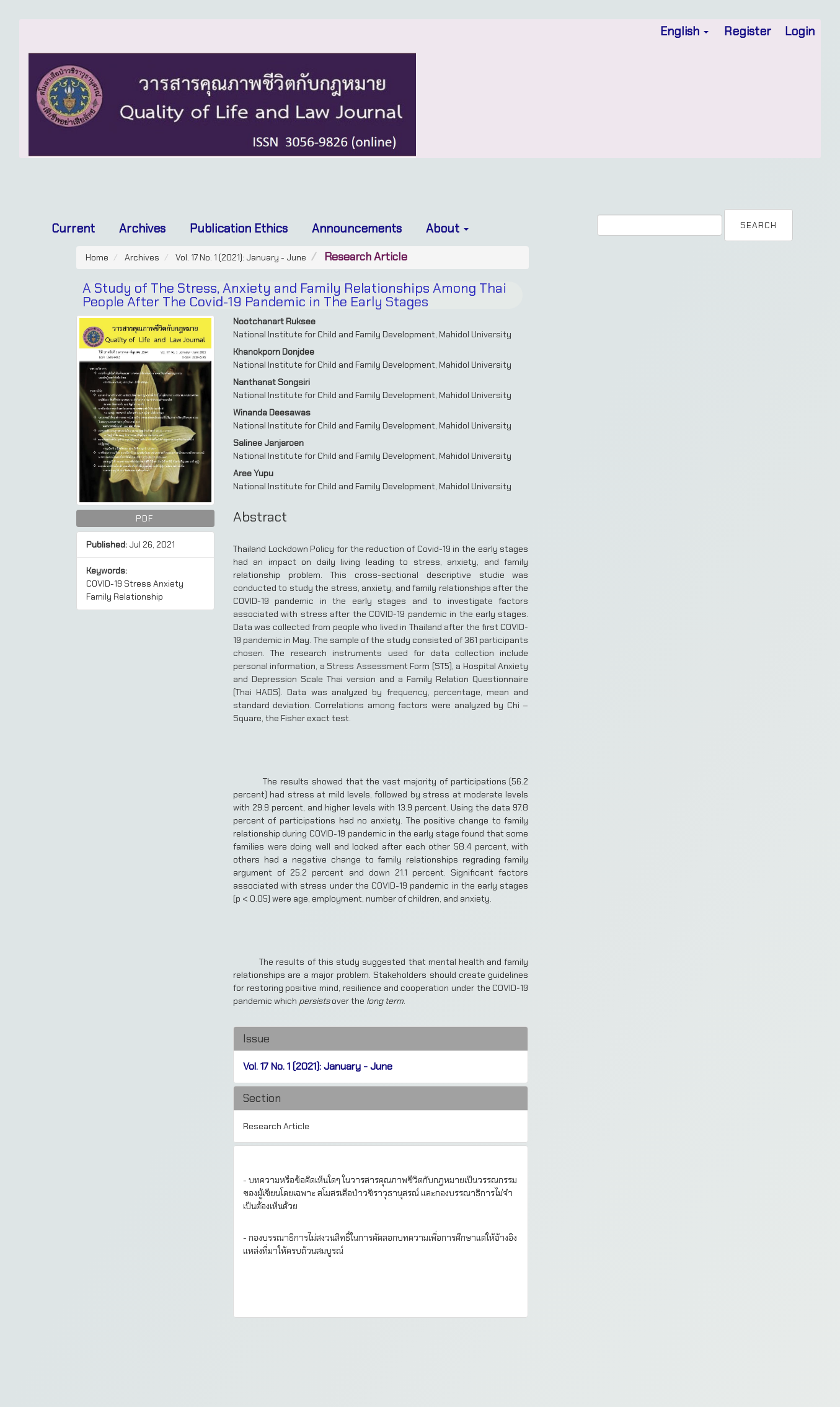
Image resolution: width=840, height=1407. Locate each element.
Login (800, 31)
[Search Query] (659, 225)
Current (73, 228)
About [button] (447, 228)
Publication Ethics (239, 228)
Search (758, 225)
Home (97, 257)
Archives (142, 228)
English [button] (684, 31)
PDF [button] (144, 518)
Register (747, 31)
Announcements (357, 228)
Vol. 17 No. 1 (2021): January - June (240, 257)
